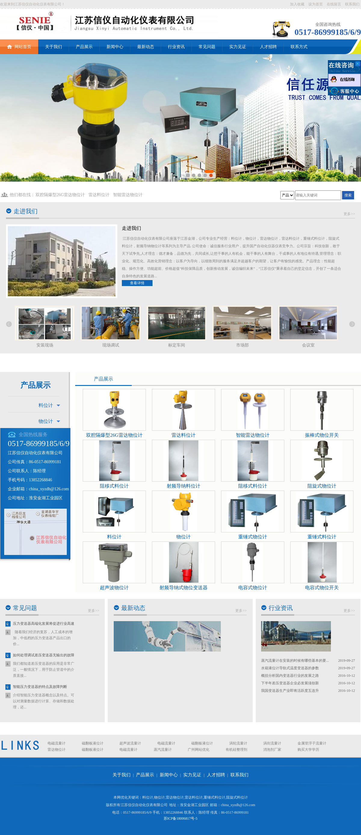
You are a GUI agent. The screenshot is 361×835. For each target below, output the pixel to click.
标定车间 (176, 345)
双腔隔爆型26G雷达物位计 (60, 195)
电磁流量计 (57, 743)
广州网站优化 (198, 749)
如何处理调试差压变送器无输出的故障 (43, 655)
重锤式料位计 (321, 536)
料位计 (46, 405)
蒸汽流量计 (163, 749)
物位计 (46, 421)
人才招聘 (268, 47)
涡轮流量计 (238, 743)
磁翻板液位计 (92, 743)
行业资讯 (176, 47)
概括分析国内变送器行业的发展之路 (290, 675)
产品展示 (84, 47)
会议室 (308, 345)
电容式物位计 (252, 587)
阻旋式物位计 (321, 485)
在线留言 (334, 4)
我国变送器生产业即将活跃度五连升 (290, 691)
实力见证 (237, 47)
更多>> (349, 214)
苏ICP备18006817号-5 (181, 818)
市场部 (242, 345)
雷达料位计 (99, 195)
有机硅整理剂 (236, 749)
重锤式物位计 (252, 536)
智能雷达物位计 (128, 195)
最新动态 (145, 47)
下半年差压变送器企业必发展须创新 (290, 683)
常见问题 (207, 47)
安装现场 (44, 345)
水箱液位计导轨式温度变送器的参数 (290, 668)
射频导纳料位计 (183, 485)
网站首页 (19, 44)
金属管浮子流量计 (312, 743)
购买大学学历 (308, 749)
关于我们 (53, 47)
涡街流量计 (272, 743)
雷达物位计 (57, 749)
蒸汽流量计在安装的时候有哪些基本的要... (295, 660)
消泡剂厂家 (272, 749)
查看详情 (137, 283)
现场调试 (110, 345)
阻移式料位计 (114, 485)
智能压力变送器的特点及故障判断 (40, 687)
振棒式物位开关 (322, 435)
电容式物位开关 (322, 587)
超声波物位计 (114, 587)
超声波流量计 (130, 743)
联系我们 (352, 4)
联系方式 (299, 47)
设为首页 (315, 4)
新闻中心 (114, 47)
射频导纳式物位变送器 (183, 587)
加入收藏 (297, 4)
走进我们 (26, 211)
